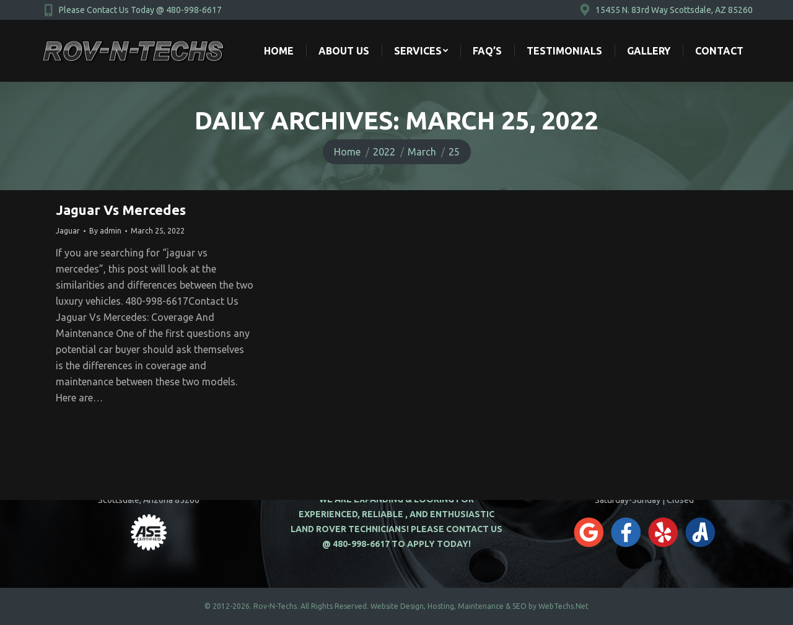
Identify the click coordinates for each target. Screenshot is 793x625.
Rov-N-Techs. (276, 606)
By (105, 231)
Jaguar (68, 231)
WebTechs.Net (563, 606)
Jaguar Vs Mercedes (121, 209)
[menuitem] (279, 50)
